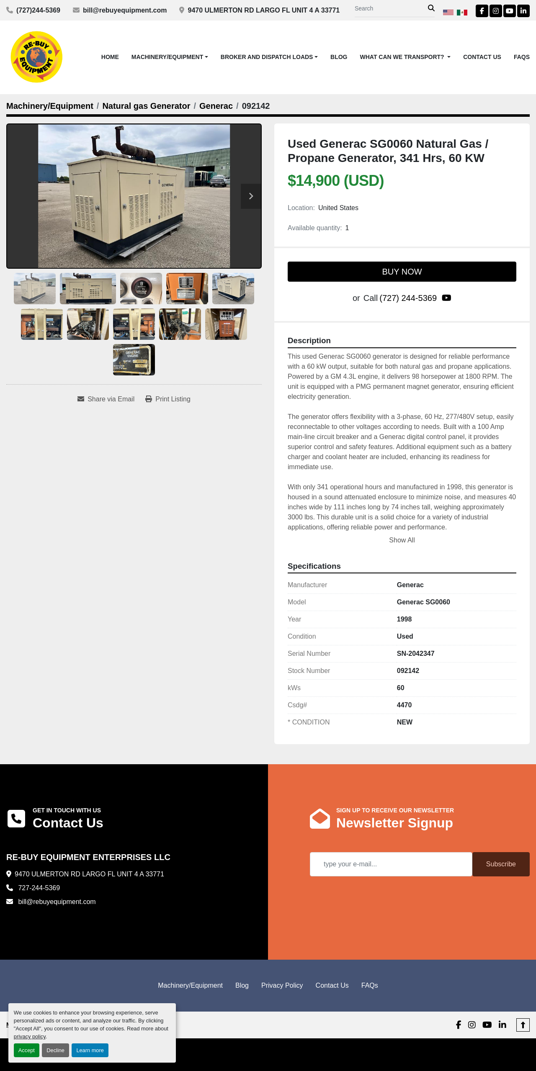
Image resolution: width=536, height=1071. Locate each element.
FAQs (522, 57)
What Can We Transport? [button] (403, 57)
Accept (26, 1050)
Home (110, 57)
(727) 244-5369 (408, 298)
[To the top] (523, 1025)
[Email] (391, 864)
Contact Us (482, 57)
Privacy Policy (282, 985)
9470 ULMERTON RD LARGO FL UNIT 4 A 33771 (264, 10)
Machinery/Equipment (167, 57)
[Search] (391, 8)
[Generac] (216, 105)
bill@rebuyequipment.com (125, 10)
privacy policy (30, 1036)
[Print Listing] (168, 399)
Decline (55, 1050)
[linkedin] (523, 11)
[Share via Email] (106, 399)
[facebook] (482, 11)
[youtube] (509, 11)
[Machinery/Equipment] (49, 105)
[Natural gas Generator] (146, 105)
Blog (338, 57)
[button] (169, 57)
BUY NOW (402, 271)
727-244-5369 (38, 887)
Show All (402, 540)
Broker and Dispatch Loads (267, 57)
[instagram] (496, 11)
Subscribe (501, 864)
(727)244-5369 (38, 10)
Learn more (89, 1050)
